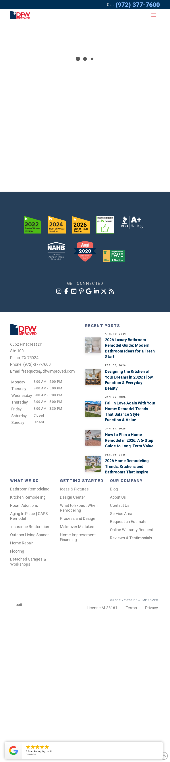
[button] (153, 15)
